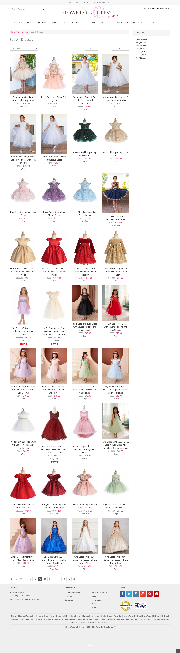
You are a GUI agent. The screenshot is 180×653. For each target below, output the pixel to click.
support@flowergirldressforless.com (25, 599)
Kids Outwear (94, 616)
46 (55, 579)
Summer (28, 22)
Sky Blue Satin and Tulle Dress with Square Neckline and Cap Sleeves (115, 389)
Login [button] (144, 8)
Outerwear (91, 22)
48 (64, 579)
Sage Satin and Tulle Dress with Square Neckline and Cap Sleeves (85, 389)
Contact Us (69, 600)
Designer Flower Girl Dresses (79, 616)
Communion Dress (42, 616)
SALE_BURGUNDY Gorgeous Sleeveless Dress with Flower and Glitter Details (54, 449)
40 (25, 579)
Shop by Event (141, 49)
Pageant (41, 22)
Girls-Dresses (23, 32)
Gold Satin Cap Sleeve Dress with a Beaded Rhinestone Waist (23, 271)
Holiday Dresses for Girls (55, 619)
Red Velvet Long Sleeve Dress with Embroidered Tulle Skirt (85, 271)
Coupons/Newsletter (72, 592)
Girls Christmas (70, 619)
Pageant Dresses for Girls (58, 616)
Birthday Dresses (106, 616)
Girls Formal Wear (127, 619)
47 (59, 579)
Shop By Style (141, 55)
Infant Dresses (94, 619)
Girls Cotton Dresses (93, 622)
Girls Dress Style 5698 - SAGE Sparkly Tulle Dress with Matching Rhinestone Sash (115, 444)
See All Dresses (142, 58)
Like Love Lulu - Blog (99, 592)
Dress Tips (105, 622)
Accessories (75, 22)
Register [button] (151, 8)
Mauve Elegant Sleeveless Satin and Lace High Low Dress (85, 449)
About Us (68, 596)
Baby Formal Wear (27, 619)
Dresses (16, 22)
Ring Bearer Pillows (78, 622)
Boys (105, 22)
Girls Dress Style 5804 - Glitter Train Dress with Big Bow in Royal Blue (54, 559)
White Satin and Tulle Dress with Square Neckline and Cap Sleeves (23, 444)
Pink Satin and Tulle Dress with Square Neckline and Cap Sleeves (54, 389)
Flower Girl (117, 616)
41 (30, 579)
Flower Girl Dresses (18, 616)
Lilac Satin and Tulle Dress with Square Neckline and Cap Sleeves (23, 389)
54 (74, 579)
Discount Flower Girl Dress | (132, 616)
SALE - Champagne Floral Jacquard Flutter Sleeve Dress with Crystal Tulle (54, 331)
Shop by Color (141, 46)
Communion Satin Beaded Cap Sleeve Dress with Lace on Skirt (23, 159)
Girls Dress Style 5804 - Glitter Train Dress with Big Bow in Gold (116, 559)
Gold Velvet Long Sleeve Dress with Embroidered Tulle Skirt (116, 271)
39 (21, 579)
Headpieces (15, 619)
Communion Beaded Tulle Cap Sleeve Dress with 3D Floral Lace (85, 100)
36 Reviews (90, 645)
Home (13, 32)
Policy (93, 604)
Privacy (93, 608)
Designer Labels (142, 43)
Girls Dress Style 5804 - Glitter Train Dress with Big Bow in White (85, 559)
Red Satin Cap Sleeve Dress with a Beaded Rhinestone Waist (54, 271)
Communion (57, 22)
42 (35, 579)
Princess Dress (40, 619)
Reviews (94, 596)
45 (50, 579)
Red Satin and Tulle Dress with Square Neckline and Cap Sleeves (115, 326)
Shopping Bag (163, 8)
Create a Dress (141, 39)
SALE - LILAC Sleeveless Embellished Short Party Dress (23, 331)
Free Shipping (96, 600)
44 (45, 579)
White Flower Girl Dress (160, 619)
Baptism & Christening (125, 22)
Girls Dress (164, 616)
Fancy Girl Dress (82, 619)
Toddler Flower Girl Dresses (110, 619)
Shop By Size (141, 52)
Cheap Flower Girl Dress (150, 616)
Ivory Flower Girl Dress (142, 619)
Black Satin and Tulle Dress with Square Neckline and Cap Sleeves (84, 326)
